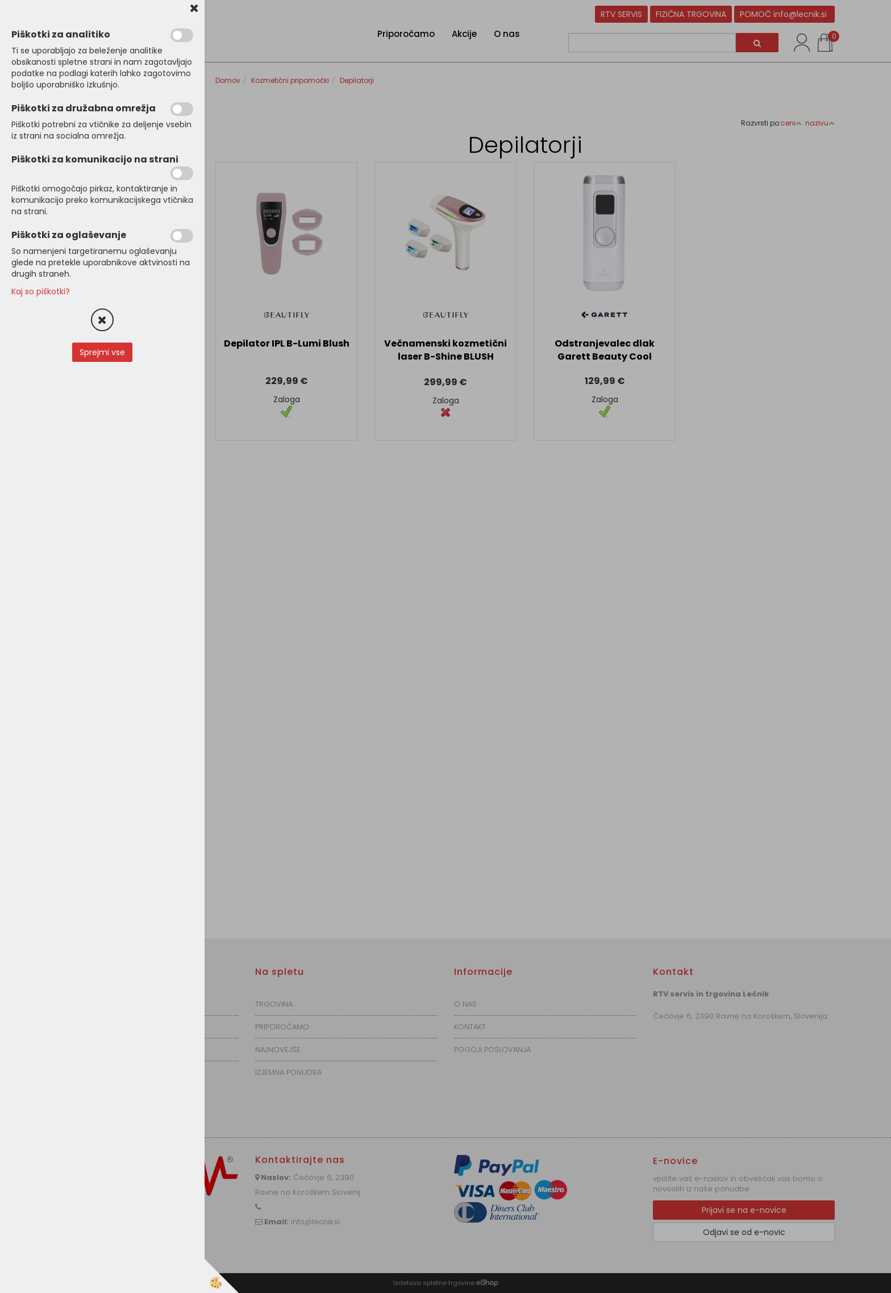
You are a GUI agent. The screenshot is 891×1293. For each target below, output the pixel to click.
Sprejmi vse (102, 352)
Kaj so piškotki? (40, 291)
